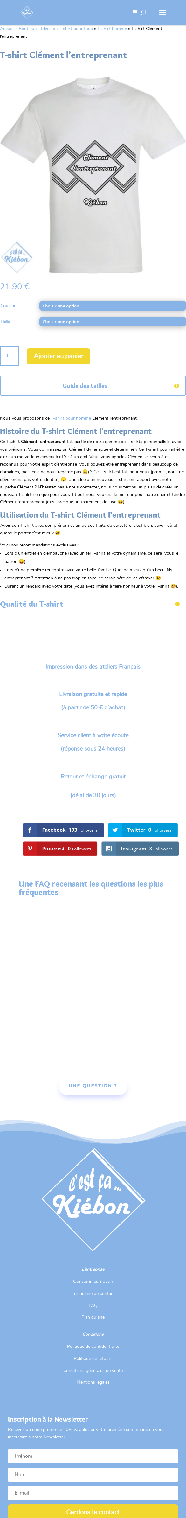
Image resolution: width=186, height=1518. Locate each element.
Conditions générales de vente (93, 1370)
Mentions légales (93, 1382)
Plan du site (93, 1317)
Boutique (28, 29)
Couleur (8, 306)
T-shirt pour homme (71, 418)
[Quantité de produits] (9, 356)
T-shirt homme (112, 29)
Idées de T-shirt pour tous (67, 29)
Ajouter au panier (58, 356)
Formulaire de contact (93, 1293)
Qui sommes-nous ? (93, 1281)
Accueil (7, 29)
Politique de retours (93, 1358)
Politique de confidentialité (93, 1346)
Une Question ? (93, 1085)
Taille (5, 322)
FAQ (93, 1305)
